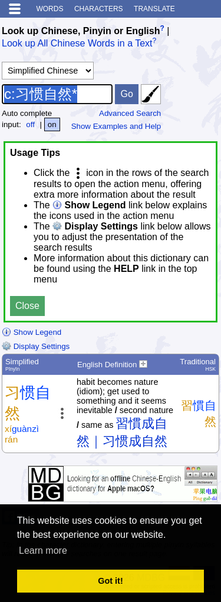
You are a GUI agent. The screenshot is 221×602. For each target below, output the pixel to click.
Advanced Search (130, 113)
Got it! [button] (110, 581)
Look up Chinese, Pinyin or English (81, 31)
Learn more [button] (43, 551)
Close (27, 306)
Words (49, 9)
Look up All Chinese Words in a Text (77, 44)
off (30, 124)
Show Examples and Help (116, 126)
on (52, 124)
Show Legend (31, 332)
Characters (98, 9)
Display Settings (36, 346)
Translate (154, 9)
